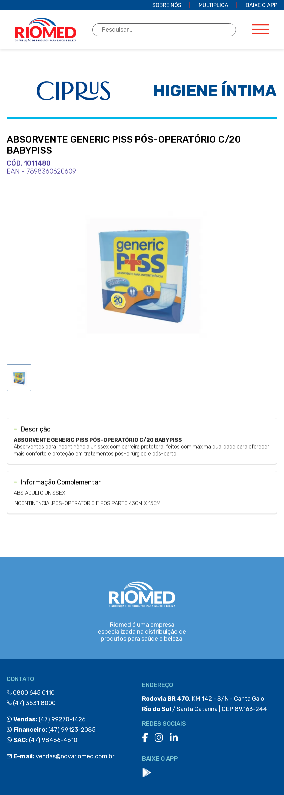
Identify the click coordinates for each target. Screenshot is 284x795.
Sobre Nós (166, 5)
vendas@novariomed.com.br (60, 756)
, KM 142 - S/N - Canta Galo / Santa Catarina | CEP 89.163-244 (204, 704)
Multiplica (213, 5)
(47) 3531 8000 (31, 703)
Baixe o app (261, 5)
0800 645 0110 (31, 692)
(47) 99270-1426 (46, 719)
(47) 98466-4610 (42, 740)
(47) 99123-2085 (51, 729)
